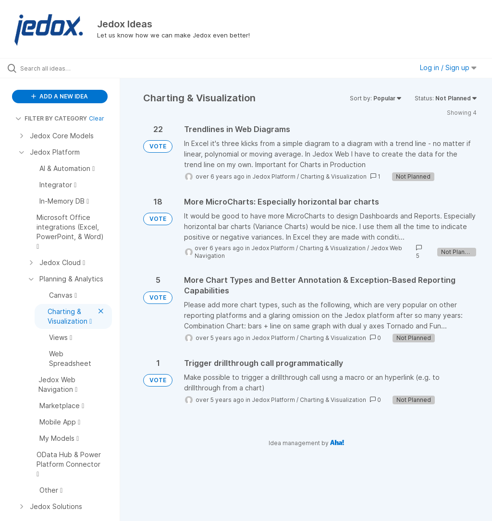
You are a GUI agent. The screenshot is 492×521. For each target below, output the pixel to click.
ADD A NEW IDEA (59, 96)
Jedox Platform (273, 176)
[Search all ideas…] (64, 68)
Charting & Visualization (333, 176)
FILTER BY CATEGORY (51, 118)
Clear (96, 118)
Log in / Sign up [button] (448, 67)
